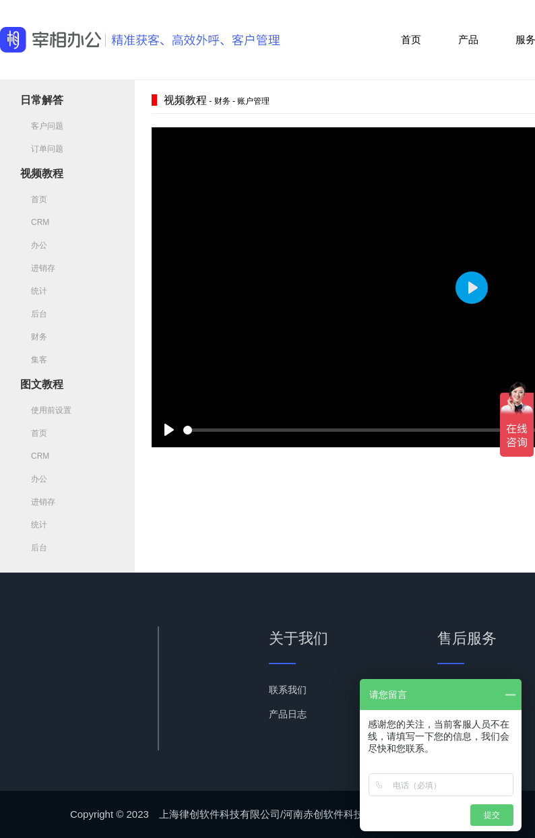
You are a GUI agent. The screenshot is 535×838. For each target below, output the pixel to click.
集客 (33, 359)
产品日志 (288, 714)
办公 (33, 245)
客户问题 (41, 126)
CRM (34, 222)
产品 (468, 39)
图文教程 (41, 384)
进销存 (37, 268)
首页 (411, 39)
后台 (33, 314)
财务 (33, 337)
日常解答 (41, 100)
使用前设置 (45, 410)
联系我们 (288, 689)
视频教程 (41, 173)
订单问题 (41, 149)
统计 (33, 291)
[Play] (169, 430)
